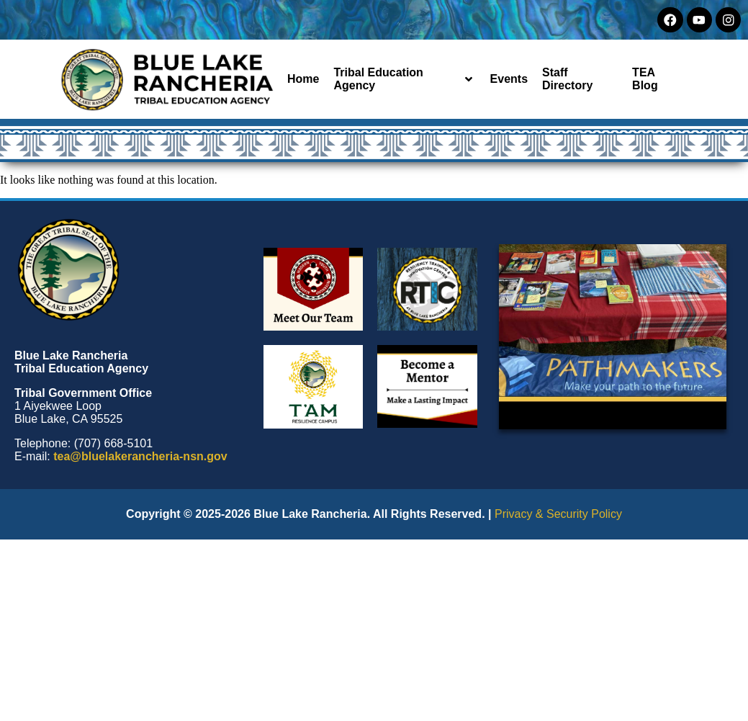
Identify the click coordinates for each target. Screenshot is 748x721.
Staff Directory (567, 78)
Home (303, 79)
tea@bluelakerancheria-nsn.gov (140, 456)
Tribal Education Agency (402, 78)
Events (509, 79)
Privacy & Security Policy (558, 514)
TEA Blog (645, 78)
